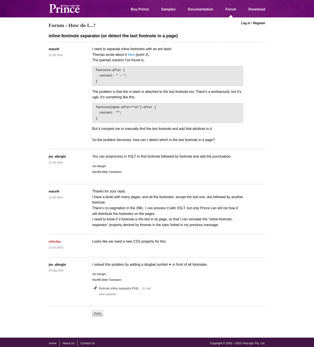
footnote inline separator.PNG (119, 288)
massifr (54, 49)
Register (259, 23)
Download (257, 9)
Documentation (200, 9)
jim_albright (57, 156)
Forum (230, 9)
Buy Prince (140, 9)
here (131, 54)
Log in (245, 23)
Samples (168, 9)
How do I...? (82, 25)
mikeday (55, 241)
